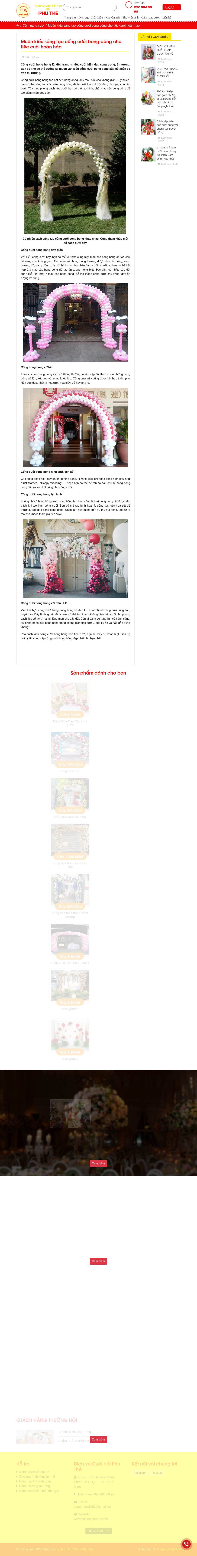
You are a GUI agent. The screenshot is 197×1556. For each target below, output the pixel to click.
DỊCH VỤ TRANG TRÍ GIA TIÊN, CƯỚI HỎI (167, 72)
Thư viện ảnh (130, 17)
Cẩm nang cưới (150, 17)
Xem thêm (98, 1163)
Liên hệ (166, 17)
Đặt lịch (169, 7)
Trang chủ (70, 17)
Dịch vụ (83, 17)
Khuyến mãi (113, 17)
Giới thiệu (97, 17)
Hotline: (144, 7)
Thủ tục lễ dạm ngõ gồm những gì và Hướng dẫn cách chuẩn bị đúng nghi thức (166, 99)
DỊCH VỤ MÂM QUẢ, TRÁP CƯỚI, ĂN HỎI (166, 50)
